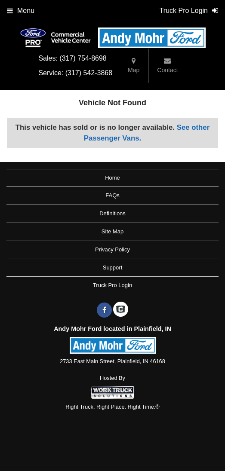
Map (133, 65)
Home (112, 177)
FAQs (112, 195)
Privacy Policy (112, 249)
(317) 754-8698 (82, 58)
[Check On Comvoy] (120, 310)
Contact (167, 65)
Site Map (112, 231)
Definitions (112, 213)
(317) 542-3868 (88, 72)
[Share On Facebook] (104, 310)
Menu (20, 10)
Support (113, 267)
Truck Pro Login (112, 285)
